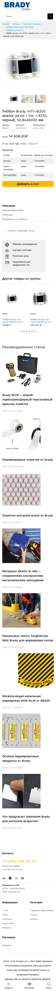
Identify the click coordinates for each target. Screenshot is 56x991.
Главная (5, 24)
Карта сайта (8, 923)
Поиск (5, 915)
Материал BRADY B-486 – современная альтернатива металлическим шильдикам (22, 575)
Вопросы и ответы (14, 219)
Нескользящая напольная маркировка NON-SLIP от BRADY (26, 698)
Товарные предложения (42, 910)
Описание (8, 205)
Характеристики (13, 210)
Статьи (33, 915)
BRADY (5, 314)
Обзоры (7, 214)
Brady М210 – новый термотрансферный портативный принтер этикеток (27, 399)
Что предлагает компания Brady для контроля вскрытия (26, 819)
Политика (6, 919)
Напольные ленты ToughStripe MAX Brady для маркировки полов (27, 638)
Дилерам (6, 945)
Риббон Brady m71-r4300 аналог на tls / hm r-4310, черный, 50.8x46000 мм (41, 320)
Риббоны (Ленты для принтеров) (20, 27)
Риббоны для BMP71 (14, 30)
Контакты (6, 928)
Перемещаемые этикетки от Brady (27, 459)
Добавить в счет (28, 183)
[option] (28, 66)
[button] (21, 331)
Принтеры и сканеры (32, 24)
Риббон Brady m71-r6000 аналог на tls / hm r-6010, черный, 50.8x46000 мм (13, 320)
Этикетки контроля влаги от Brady (27, 515)
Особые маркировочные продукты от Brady (20, 758)
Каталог (16, 24)
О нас (5, 910)
